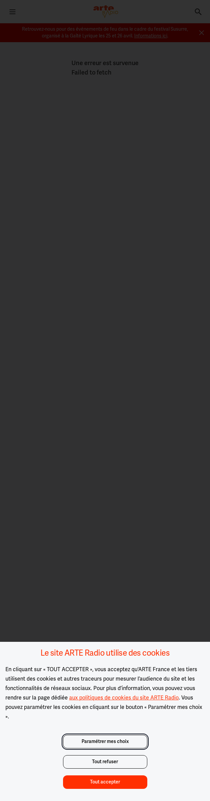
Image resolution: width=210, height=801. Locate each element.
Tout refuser (105, 762)
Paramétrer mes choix (105, 741)
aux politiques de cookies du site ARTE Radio (124, 697)
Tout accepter (105, 782)
